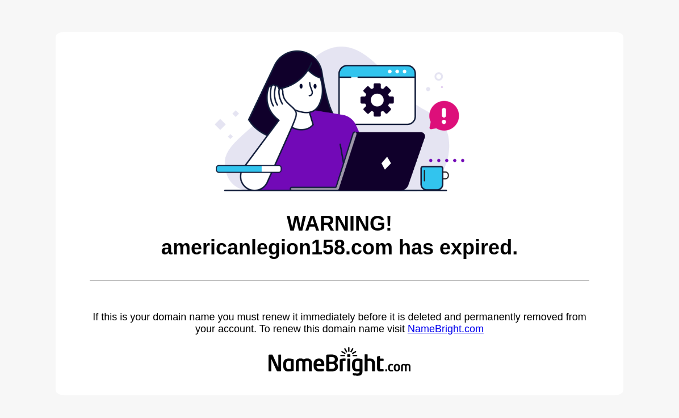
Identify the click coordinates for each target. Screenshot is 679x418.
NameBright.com (446, 329)
